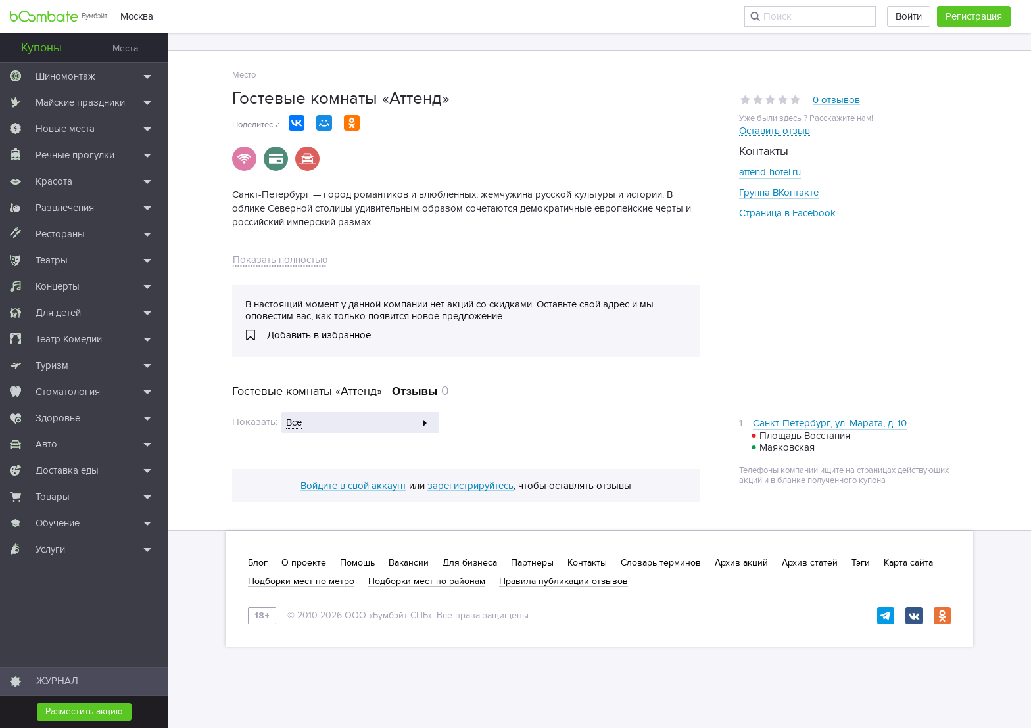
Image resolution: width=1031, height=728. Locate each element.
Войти (909, 16)
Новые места (65, 129)
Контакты (587, 563)
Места (125, 48)
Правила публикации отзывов (563, 581)
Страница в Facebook (787, 213)
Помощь (357, 563)
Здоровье (58, 418)
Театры (52, 260)
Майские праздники (80, 102)
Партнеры (532, 563)
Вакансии (409, 563)
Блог (258, 563)
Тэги (860, 563)
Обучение (58, 523)
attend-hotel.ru (770, 172)
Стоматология (68, 392)
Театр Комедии (69, 339)
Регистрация (974, 16)
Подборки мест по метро (301, 581)
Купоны (41, 48)
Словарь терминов (661, 563)
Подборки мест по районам (426, 581)
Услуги (50, 549)
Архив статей (810, 563)
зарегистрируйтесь (470, 486)
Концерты (58, 286)
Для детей (58, 313)
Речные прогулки (75, 155)
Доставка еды (67, 470)
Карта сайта (908, 563)
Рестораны (60, 234)
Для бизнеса (470, 563)
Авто (46, 444)
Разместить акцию (84, 711)
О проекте (303, 563)
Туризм (52, 365)
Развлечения (65, 208)
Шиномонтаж (65, 76)
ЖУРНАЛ (57, 681)
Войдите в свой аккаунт (353, 486)
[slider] (770, 99)
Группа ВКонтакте (779, 192)
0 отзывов (836, 100)
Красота (54, 181)
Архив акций (741, 563)
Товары (53, 497)
